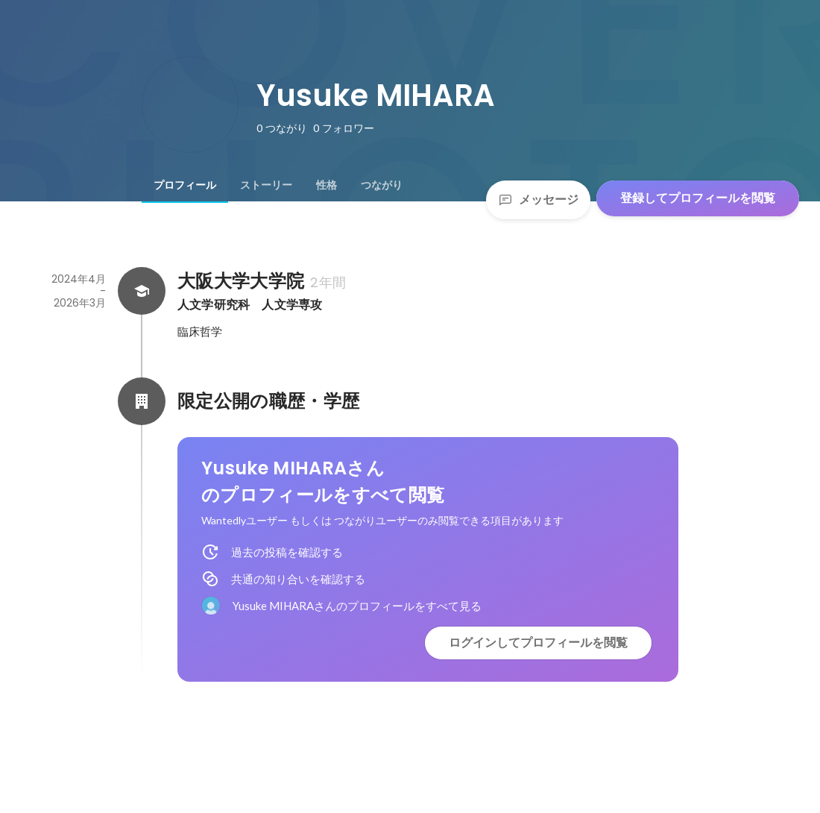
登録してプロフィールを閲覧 (697, 198)
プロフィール (185, 185)
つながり (382, 185)
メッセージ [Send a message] (538, 199)
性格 (326, 185)
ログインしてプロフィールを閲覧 (538, 642)
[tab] (185, 185)
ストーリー (266, 185)
